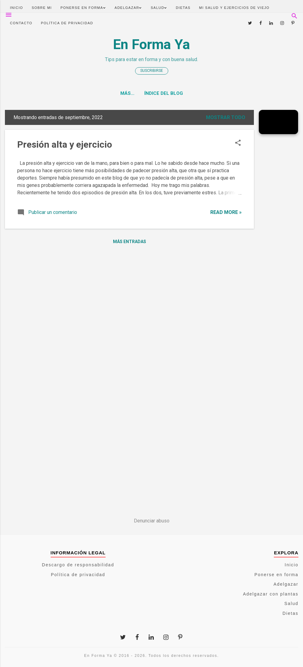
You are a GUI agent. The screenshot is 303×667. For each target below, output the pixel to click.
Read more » (226, 212)
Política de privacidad (67, 23)
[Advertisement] (278, 231)
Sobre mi (42, 8)
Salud (159, 8)
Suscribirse (151, 70)
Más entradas (129, 241)
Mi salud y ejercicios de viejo (234, 8)
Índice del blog (151, 93)
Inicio (16, 8)
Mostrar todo (225, 117)
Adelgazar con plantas (270, 593)
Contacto (21, 23)
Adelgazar (128, 8)
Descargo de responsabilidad (78, 564)
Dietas (183, 8)
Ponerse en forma (83, 8)
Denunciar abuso (151, 521)
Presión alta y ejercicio (64, 144)
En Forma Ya (151, 44)
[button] (238, 143)
